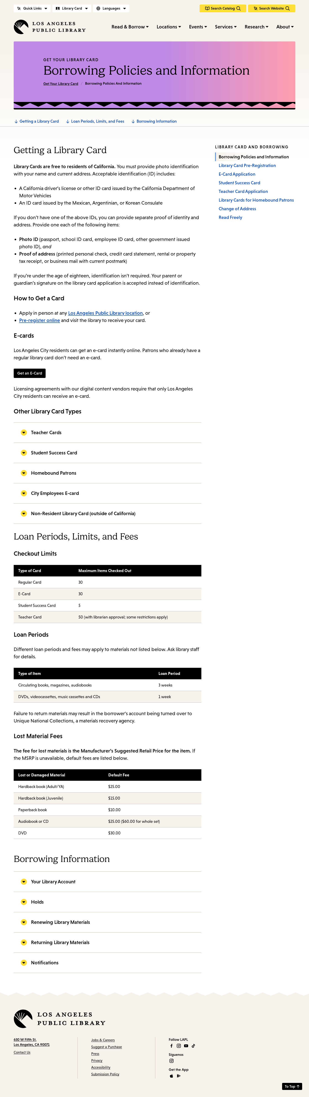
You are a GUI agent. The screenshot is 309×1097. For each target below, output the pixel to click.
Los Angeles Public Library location (105, 313)
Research (255, 27)
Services (224, 27)
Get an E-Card (29, 373)
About (283, 27)
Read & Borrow (128, 27)
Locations (167, 27)
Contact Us (22, 1052)
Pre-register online (39, 320)
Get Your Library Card (71, 60)
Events (196, 27)
